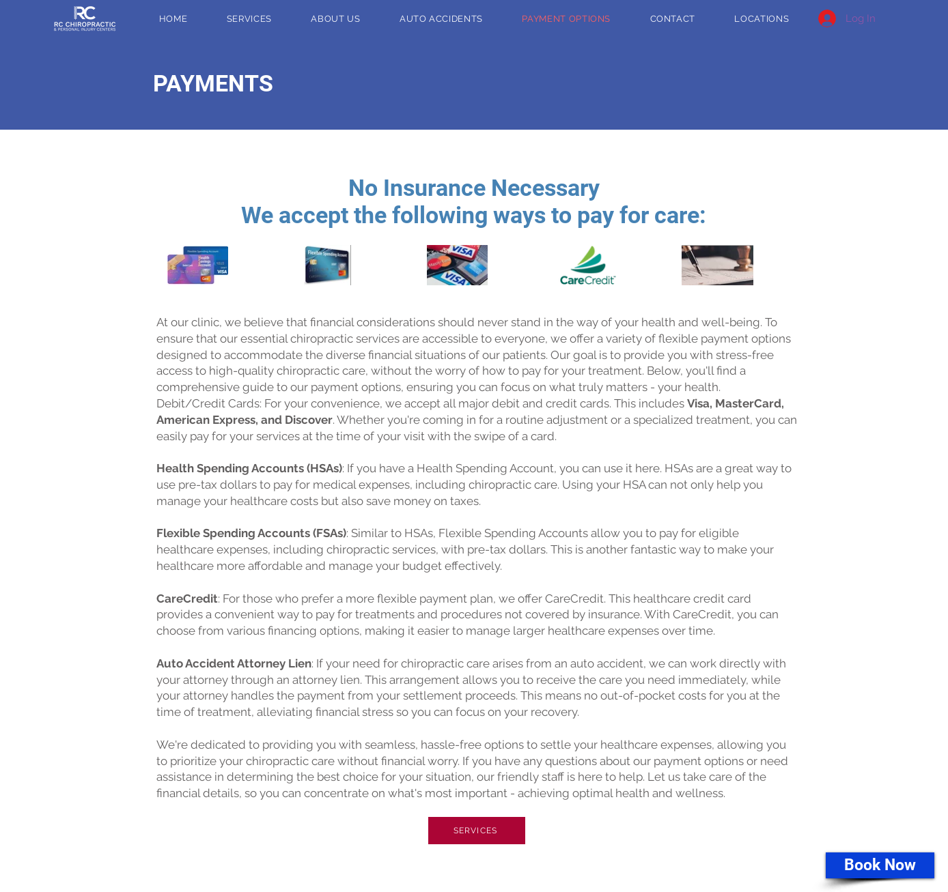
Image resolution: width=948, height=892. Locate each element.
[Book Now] (880, 865)
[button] (762, 19)
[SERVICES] (476, 830)
